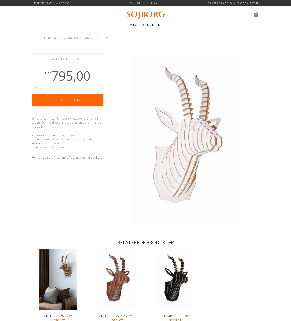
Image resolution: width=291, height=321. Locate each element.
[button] (68, 88)
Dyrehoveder (106, 38)
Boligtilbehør (46, 38)
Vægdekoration (145, 25)
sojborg (145, 14)
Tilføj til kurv (68, 100)
